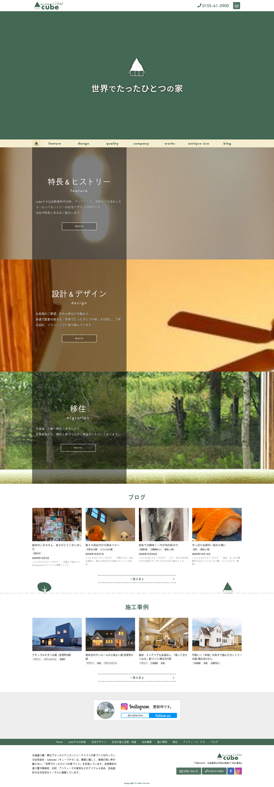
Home (59, 742)
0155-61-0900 (213, 5)
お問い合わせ (188, 771)
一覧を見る (137, 579)
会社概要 (147, 742)
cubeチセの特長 (77, 742)
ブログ (214, 742)
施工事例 (162, 742)
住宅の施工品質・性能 (124, 742)
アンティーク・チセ (194, 742)
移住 (175, 742)
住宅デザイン (99, 742)
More (79, 226)
